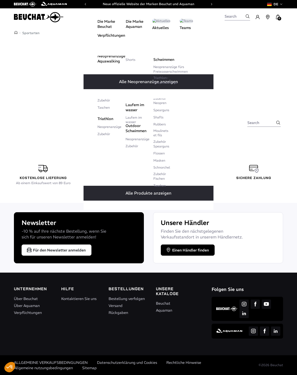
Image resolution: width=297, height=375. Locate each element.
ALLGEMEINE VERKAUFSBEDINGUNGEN (51, 362)
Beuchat (163, 303)
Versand (116, 305)
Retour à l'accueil (132, 114)
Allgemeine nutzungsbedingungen (43, 367)
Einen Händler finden (187, 250)
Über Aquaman (27, 305)
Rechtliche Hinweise (183, 362)
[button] (9, 367)
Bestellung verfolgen (127, 298)
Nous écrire (170, 114)
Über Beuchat (26, 298)
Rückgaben (118, 312)
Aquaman (164, 310)
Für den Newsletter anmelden (56, 250)
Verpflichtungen (28, 312)
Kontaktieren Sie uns (79, 298)
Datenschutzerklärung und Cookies (127, 362)
